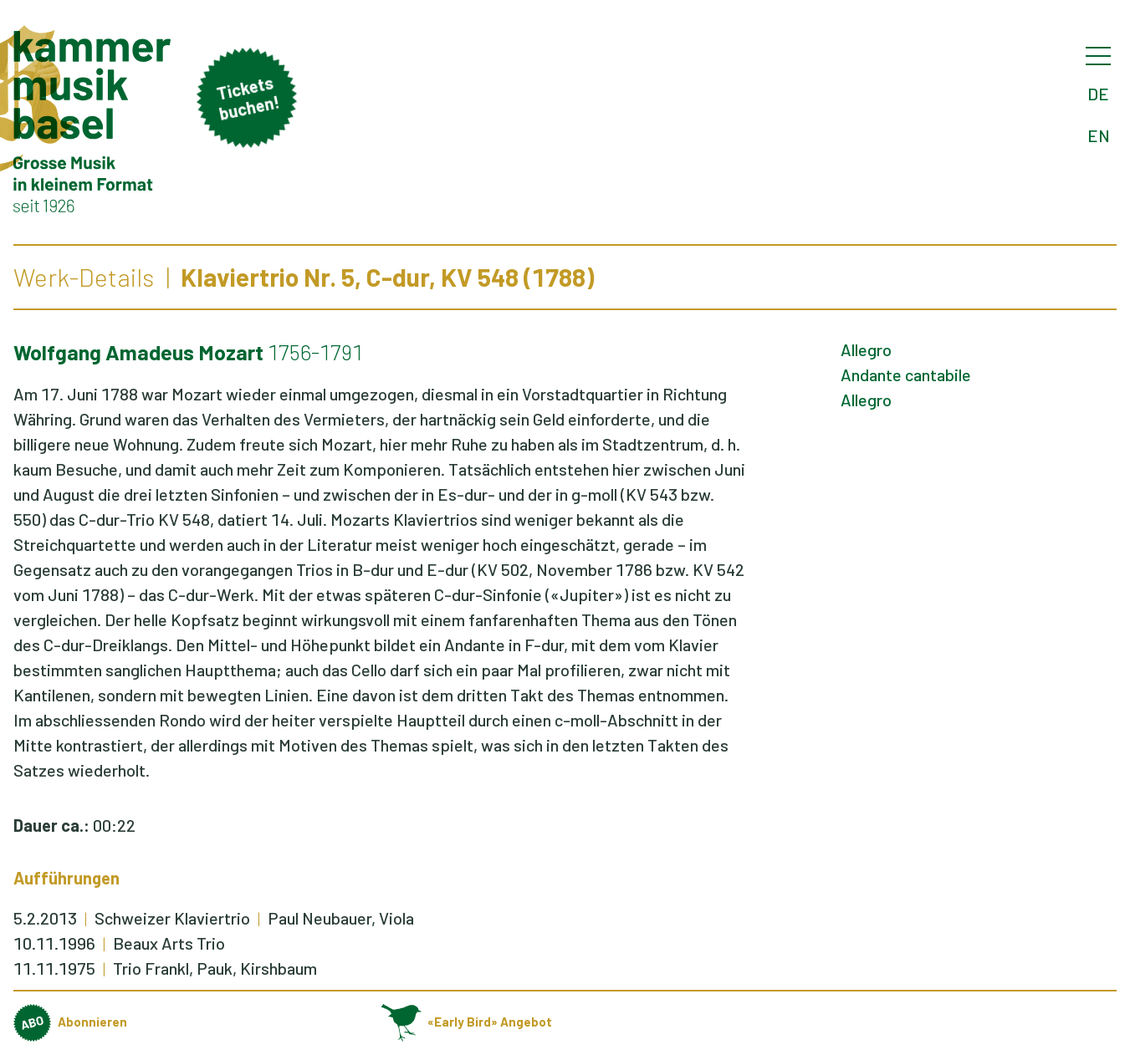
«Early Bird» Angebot (466, 1021)
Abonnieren (70, 1021)
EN (1098, 135)
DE (1098, 94)
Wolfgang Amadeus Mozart (138, 351)
